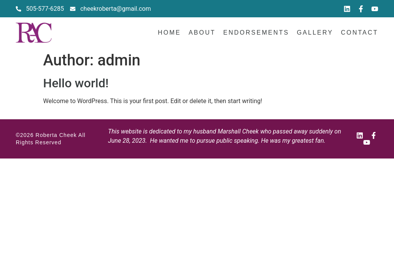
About (202, 32)
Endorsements (256, 32)
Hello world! (76, 83)
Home (169, 32)
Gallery (315, 32)
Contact (359, 32)
